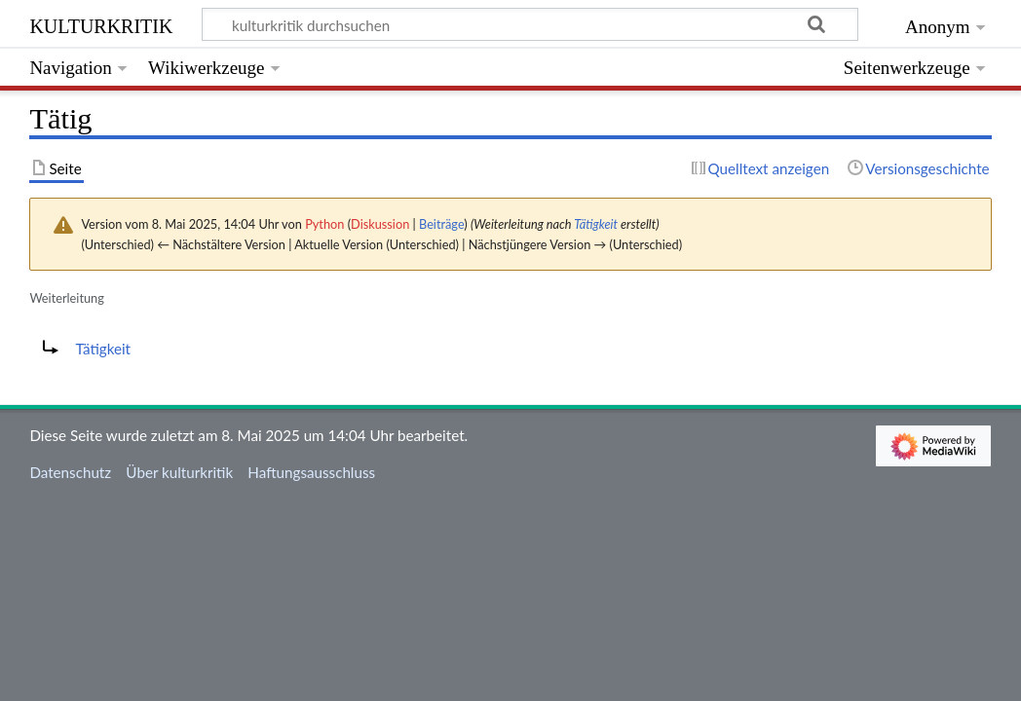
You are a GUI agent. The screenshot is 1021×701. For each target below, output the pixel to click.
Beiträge (441, 224)
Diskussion (380, 224)
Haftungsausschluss (311, 472)
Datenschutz (70, 472)
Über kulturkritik (179, 472)
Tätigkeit (596, 224)
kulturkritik (100, 24)
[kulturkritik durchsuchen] (530, 24)
